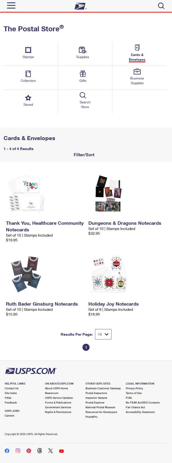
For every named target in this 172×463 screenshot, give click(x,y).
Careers (9, 415)
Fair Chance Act (135, 407)
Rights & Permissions (58, 411)
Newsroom (52, 392)
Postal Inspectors (96, 392)
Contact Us (11, 388)
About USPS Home (56, 388)
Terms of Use (134, 392)
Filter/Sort (83, 154)
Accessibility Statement (140, 411)
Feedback (11, 402)
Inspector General (96, 397)
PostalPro (92, 416)
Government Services (58, 407)
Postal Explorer (95, 402)
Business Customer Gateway (103, 388)
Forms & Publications (58, 402)
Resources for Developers (101, 411)
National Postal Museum (100, 407)
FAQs (8, 397)
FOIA (129, 397)
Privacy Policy (134, 388)
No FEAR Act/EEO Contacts (143, 402)
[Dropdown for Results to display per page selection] (103, 334)
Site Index (11, 392)
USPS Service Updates (59, 397)
